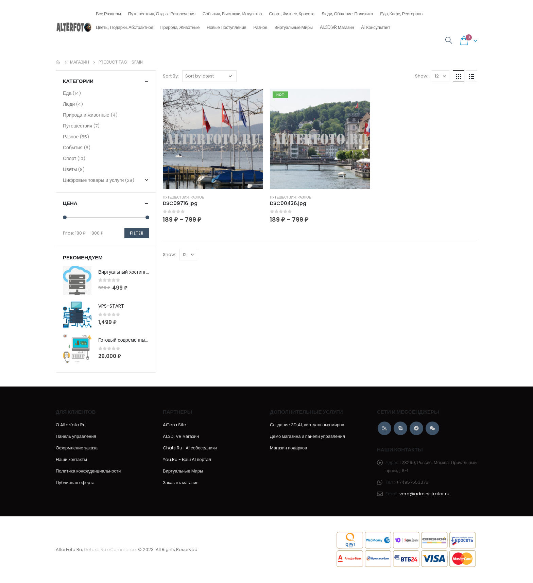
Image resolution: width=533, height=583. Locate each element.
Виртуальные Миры (293, 27)
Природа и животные (86, 115)
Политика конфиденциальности (88, 471)
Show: (421, 76)
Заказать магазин (181, 482)
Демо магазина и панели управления (307, 436)
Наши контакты (71, 459)
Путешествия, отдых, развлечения (161, 11)
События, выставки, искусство (232, 11)
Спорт (69, 158)
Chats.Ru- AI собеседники (190, 448)
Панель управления (76, 436)
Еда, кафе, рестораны (402, 11)
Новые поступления (226, 25)
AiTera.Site (174, 425)
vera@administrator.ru (424, 494)
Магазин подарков (288, 448)
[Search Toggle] (449, 40)
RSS (384, 428)
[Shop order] (209, 76)
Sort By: (171, 76)
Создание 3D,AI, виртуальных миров (307, 425)
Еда (67, 93)
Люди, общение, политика (347, 11)
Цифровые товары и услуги (93, 180)
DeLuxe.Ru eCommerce (110, 549)
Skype (400, 428)
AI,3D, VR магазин (181, 436)
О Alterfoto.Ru (71, 425)
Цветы (70, 169)
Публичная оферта (75, 482)
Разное (260, 25)
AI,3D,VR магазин (337, 27)
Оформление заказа (77, 448)
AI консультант (375, 27)
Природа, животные (180, 25)
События (73, 147)
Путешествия (176, 197)
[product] (213, 139)
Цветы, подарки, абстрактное (124, 25)
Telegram (416, 428)
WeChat (432, 428)
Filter (136, 233)
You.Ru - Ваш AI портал (187, 459)
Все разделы (108, 11)
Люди (69, 104)
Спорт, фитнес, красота (291, 11)
